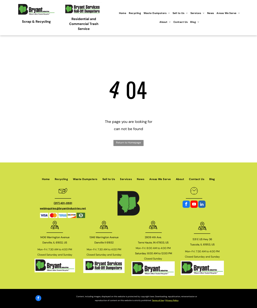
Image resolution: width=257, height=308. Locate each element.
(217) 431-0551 (63, 203)
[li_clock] (194, 195)
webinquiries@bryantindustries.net (63, 208)
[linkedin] (202, 205)
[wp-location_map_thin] (54, 230)
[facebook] (186, 205)
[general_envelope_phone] (63, 195)
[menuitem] (123, 13)
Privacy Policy (171, 300)
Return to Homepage (128, 142)
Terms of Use (158, 300)
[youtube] (194, 205)
